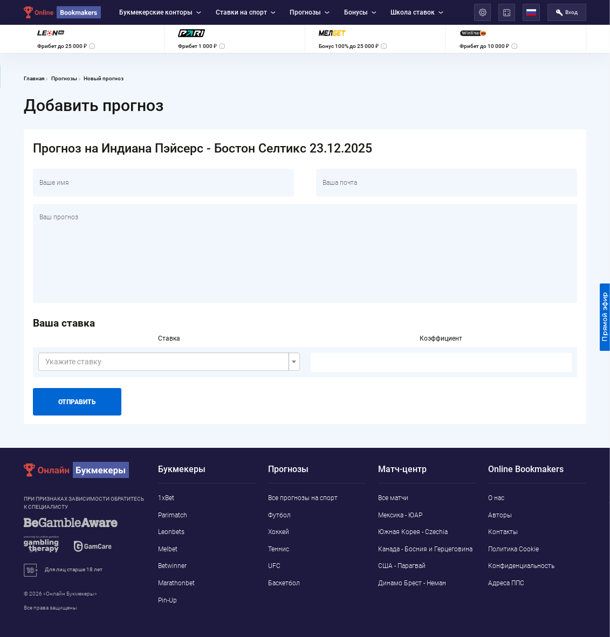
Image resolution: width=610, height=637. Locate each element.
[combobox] (168, 361)
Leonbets (171, 532)
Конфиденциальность (521, 566)
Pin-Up (167, 600)
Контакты (503, 532)
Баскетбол (284, 583)
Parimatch (172, 515)
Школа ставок (416, 12)
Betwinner (172, 566)
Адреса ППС (506, 583)
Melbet (167, 549)
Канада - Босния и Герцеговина (425, 549)
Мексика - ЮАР (400, 515)
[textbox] (165, 361)
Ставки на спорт (246, 12)
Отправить (76, 402)
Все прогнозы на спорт (303, 498)
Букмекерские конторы (160, 12)
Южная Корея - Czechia (413, 532)
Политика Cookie (513, 549)
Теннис (278, 549)
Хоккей (278, 532)
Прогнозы (310, 12)
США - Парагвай (402, 566)
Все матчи (393, 498)
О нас (496, 498)
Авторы (500, 515)
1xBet (166, 498)
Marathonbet (176, 583)
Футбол (279, 515)
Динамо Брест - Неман (412, 583)
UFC (274, 566)
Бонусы (360, 12)
